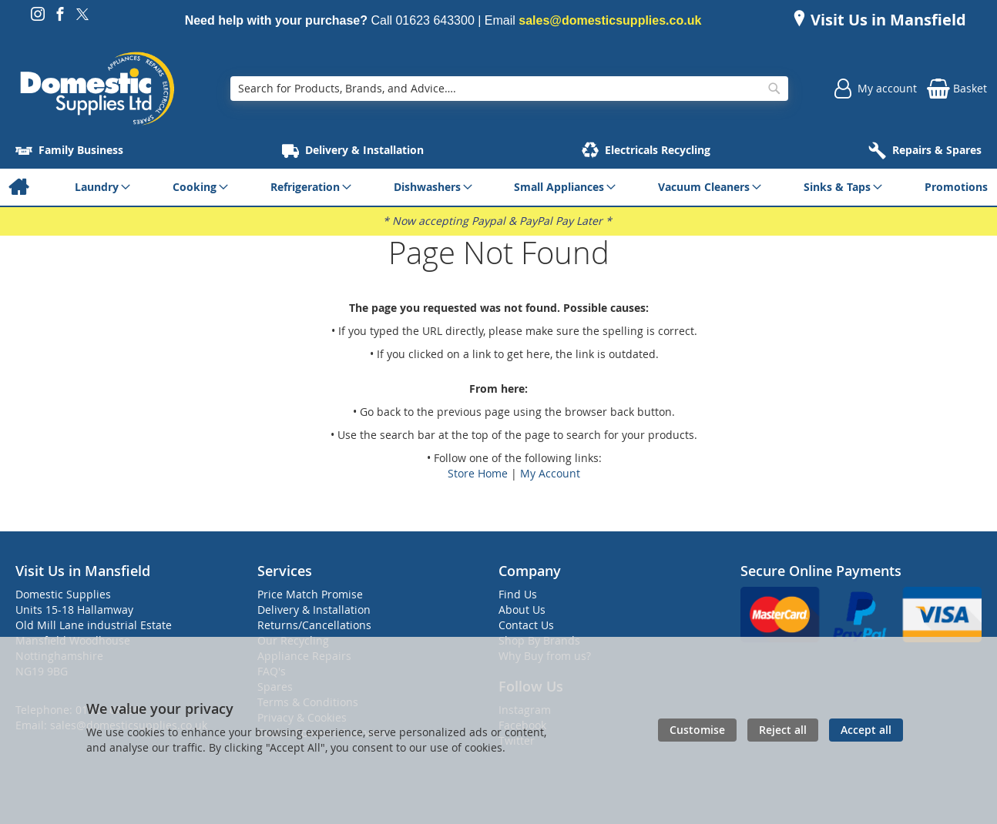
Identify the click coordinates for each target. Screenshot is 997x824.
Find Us (517, 594)
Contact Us (526, 625)
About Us (521, 609)
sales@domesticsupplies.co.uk (610, 20)
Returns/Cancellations (314, 625)
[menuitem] (18, 187)
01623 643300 (434, 20)
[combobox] (508, 88)
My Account (550, 473)
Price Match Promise (310, 594)
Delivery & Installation (314, 609)
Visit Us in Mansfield (886, 19)
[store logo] (97, 88)
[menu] (498, 187)
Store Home (478, 473)
